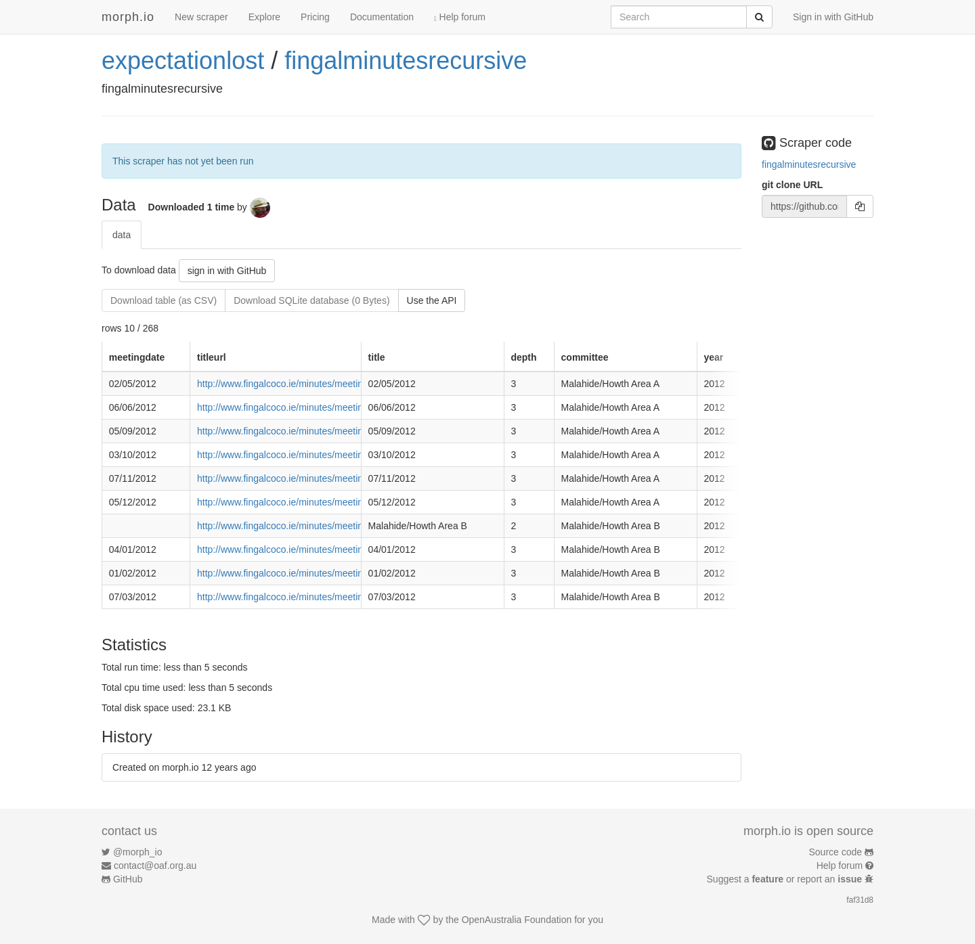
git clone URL (792, 184)
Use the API (432, 300)
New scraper (201, 17)
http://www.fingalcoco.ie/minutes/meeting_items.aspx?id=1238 (327, 573)
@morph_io (137, 852)
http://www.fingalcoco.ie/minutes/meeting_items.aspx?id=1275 (327, 407)
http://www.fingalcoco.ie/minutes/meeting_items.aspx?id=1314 (327, 502)
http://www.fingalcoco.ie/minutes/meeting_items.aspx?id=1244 (327, 596)
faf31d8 (859, 900)
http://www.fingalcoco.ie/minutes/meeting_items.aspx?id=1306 (327, 478)
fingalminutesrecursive (405, 60)
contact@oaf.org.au (155, 865)
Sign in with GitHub (833, 17)
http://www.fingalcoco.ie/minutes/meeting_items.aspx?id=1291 (327, 454)
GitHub (128, 879)
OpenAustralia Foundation (517, 919)
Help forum (459, 17)
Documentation (382, 17)
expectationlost (183, 60)
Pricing (315, 17)
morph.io (128, 17)
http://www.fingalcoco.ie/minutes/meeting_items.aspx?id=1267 (327, 383)
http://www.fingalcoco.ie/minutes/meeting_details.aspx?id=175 (327, 525)
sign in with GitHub (227, 270)
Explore (264, 17)
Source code (836, 852)
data (121, 234)
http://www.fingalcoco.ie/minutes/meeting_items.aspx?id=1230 (327, 549)
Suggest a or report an (786, 879)
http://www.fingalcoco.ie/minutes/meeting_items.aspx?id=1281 (327, 431)
